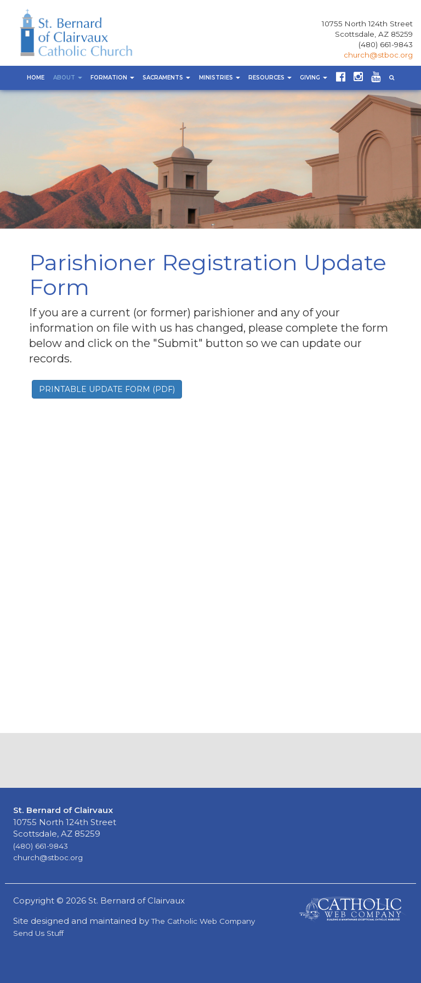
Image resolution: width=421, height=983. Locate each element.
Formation (112, 77)
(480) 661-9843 (386, 44)
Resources (270, 77)
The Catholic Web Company (203, 921)
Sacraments (166, 77)
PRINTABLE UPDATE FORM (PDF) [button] (107, 389)
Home (35, 77)
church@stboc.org (378, 54)
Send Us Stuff (38, 933)
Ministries (219, 77)
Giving (313, 77)
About (67, 77)
